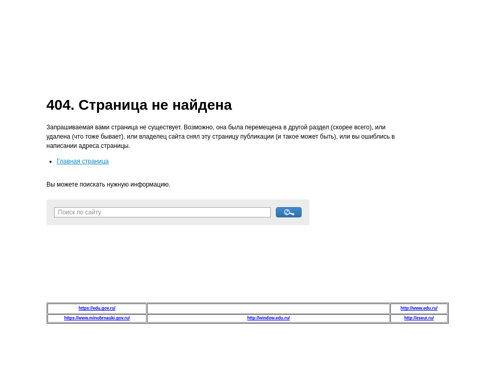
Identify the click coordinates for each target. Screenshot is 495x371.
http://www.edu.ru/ (419, 308)
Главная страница (83, 161)
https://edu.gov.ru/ (96, 308)
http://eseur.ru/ (419, 318)
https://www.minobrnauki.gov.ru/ (96, 318)
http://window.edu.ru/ (268, 318)
